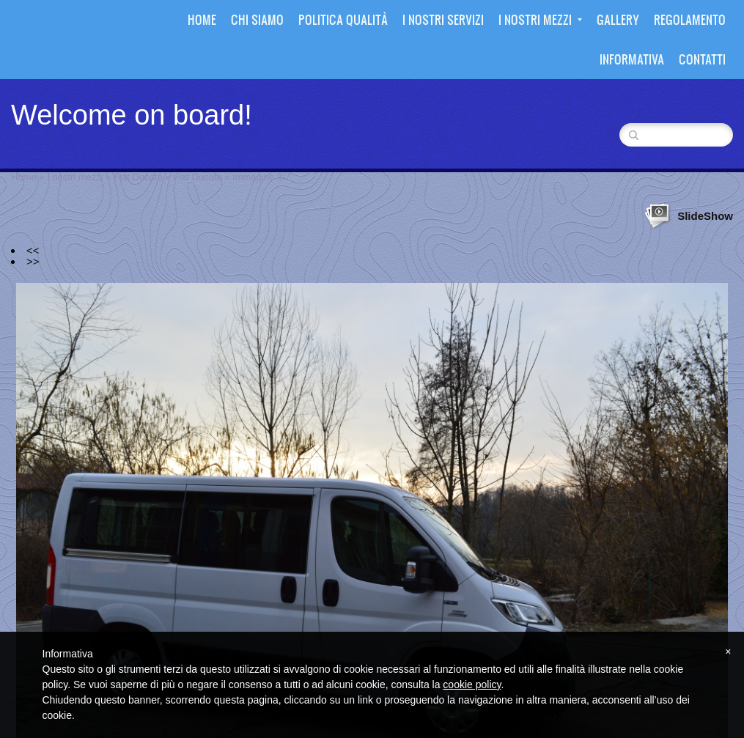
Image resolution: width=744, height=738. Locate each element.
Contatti (702, 59)
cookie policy (472, 684)
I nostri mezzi (540, 19)
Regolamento (690, 19)
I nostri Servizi (443, 19)
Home (202, 19)
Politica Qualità (343, 19)
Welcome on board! (131, 115)
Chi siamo (257, 19)
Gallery (618, 19)
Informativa (632, 59)
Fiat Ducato (138, 176)
